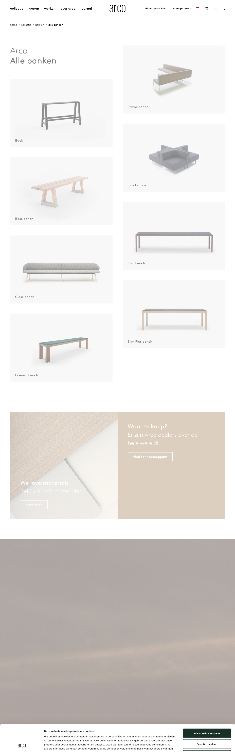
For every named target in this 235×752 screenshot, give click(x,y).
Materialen (33, 512)
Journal (86, 8)
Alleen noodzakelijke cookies (206, 729)
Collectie (16, 8)
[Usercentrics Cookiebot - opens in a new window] (22, 745)
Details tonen (182, 745)
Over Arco (68, 8)
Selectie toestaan (207, 719)
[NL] (197, 8)
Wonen (33, 8)
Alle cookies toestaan (207, 707)
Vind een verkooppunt (150, 464)
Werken (50, 8)
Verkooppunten (181, 8)
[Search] (223, 8)
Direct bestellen (155, 8)
